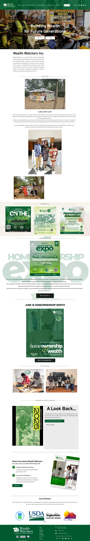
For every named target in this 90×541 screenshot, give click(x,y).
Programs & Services (31, 5)
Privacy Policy (21, 540)
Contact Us (57, 5)
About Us (24, 5)
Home (19, 5)
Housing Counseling (40, 5)
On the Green (48, 5)
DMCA (26, 540)
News (53, 5)
